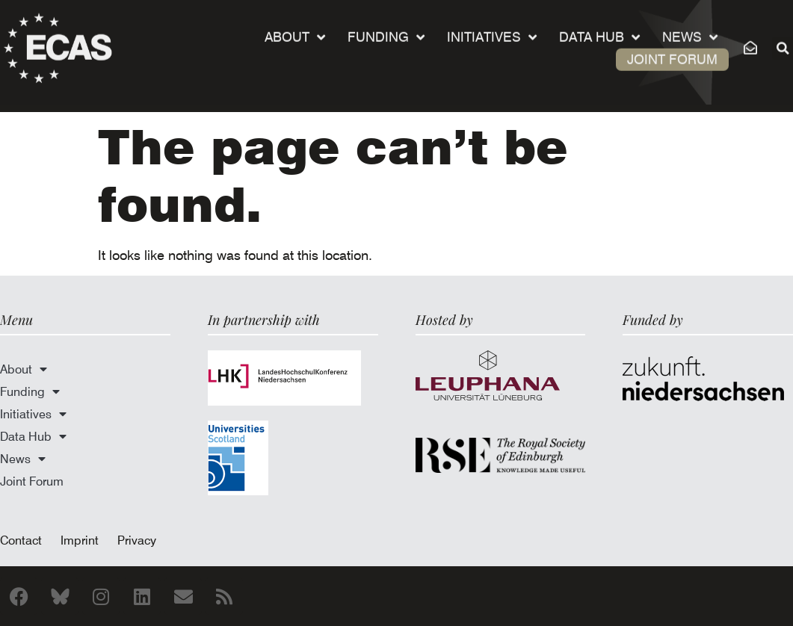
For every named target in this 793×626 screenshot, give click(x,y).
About (295, 30)
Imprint (80, 540)
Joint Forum (672, 53)
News (690, 30)
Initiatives (492, 30)
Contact (21, 540)
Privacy (136, 540)
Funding (386, 30)
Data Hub (599, 30)
